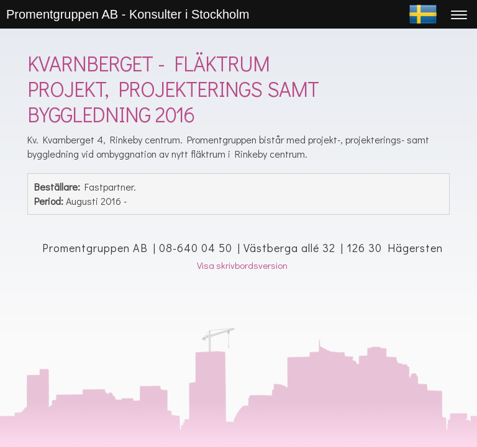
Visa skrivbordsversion (242, 265)
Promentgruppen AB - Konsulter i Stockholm (127, 14)
